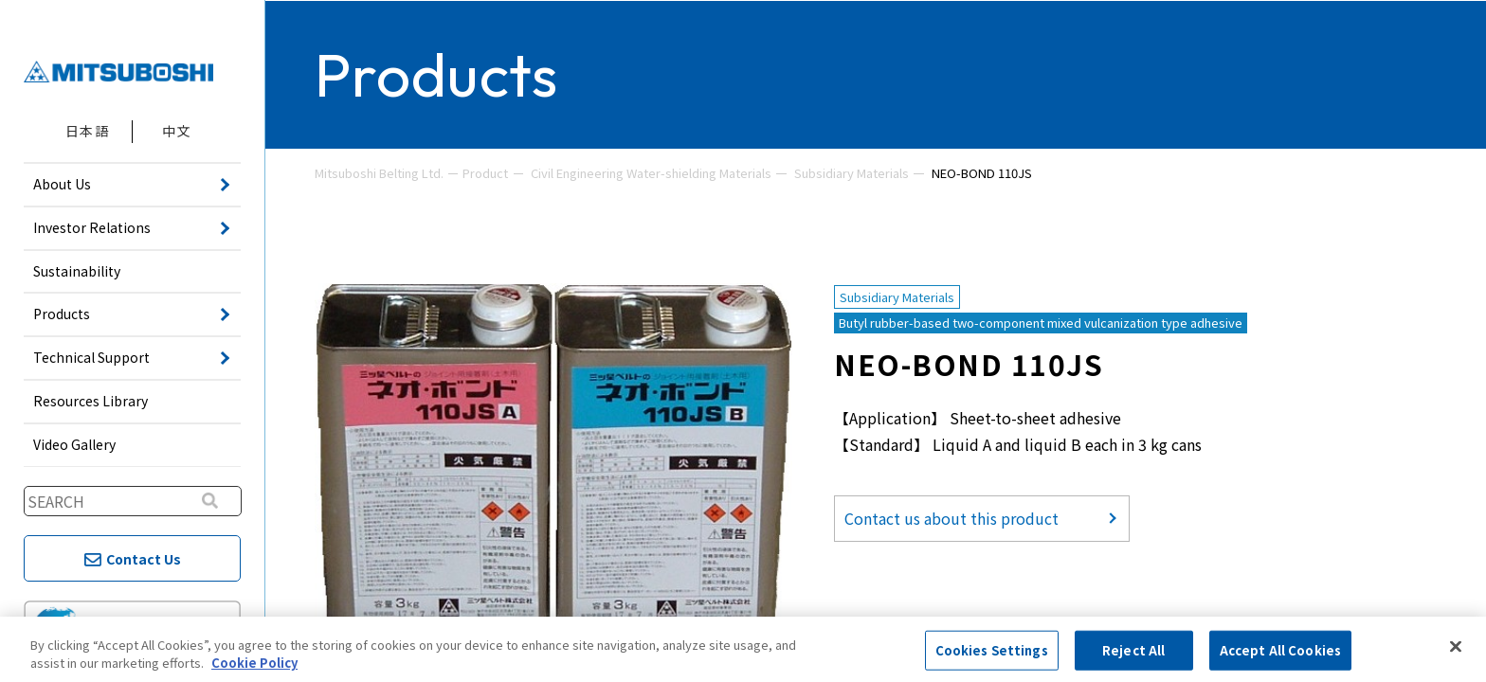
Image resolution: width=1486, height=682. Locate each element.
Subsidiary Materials (851, 173)
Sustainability (76, 270)
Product (485, 173)
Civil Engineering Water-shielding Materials (651, 173)
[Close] (1456, 647)
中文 (176, 130)
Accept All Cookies (1280, 650)
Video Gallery (74, 444)
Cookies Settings (991, 650)
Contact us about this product (951, 518)
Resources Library (90, 400)
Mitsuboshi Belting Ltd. (379, 173)
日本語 (87, 130)
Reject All (1133, 650)
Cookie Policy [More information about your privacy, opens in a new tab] (254, 663)
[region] (743, 649)
